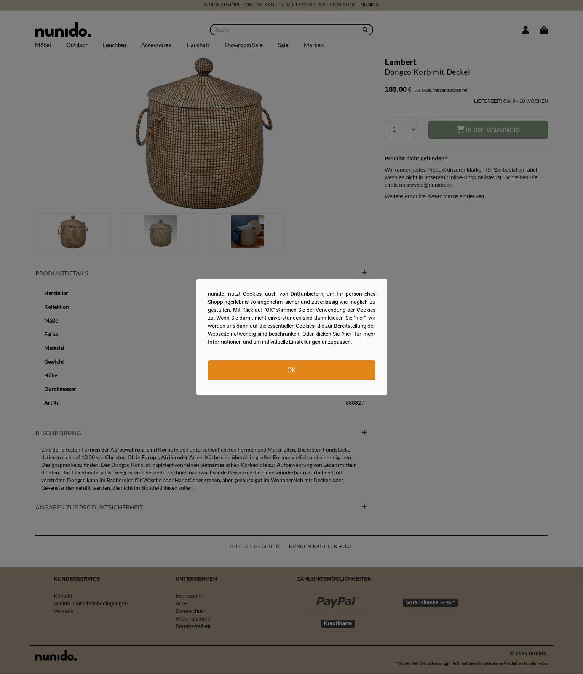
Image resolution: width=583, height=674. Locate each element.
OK (291, 370)
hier (359, 318)
